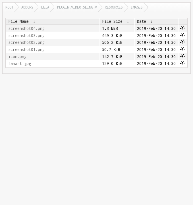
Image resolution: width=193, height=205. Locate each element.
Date (141, 21)
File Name (18, 21)
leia (45, 7)
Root (9, 7)
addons (27, 7)
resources (114, 7)
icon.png (17, 56)
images (137, 7)
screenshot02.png (26, 42)
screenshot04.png (26, 28)
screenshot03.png (26, 35)
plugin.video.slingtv (77, 7)
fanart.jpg (19, 63)
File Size (112, 21)
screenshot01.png (26, 49)
